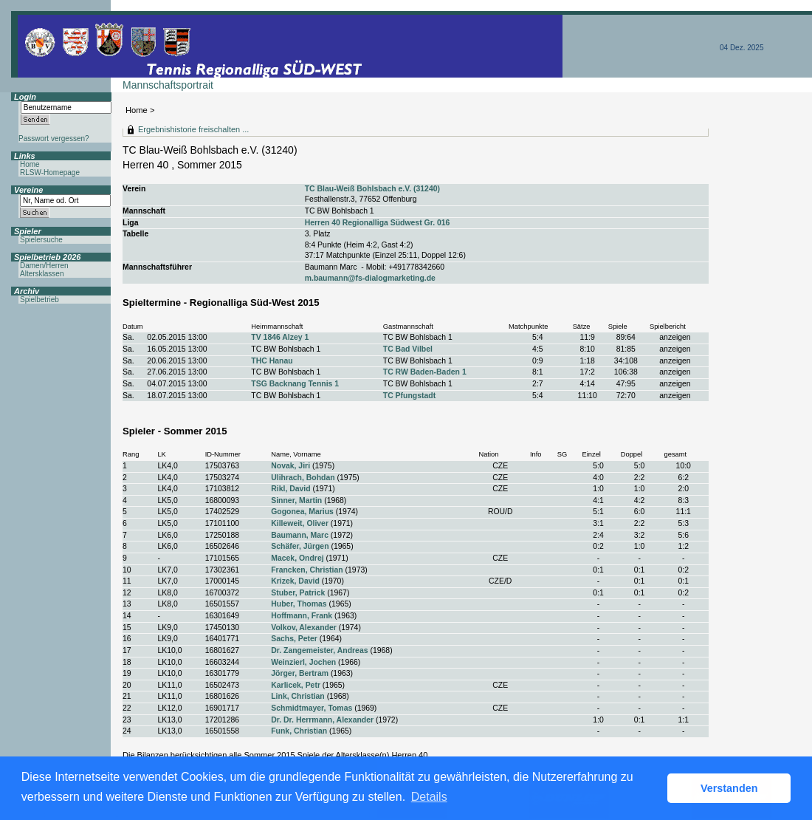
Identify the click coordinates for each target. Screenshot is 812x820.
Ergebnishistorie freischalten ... (193, 129)
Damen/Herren (44, 266)
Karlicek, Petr (295, 685)
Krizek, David (295, 581)
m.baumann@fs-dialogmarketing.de (370, 278)
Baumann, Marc (299, 535)
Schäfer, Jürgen (299, 546)
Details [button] (429, 796)
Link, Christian (298, 696)
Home (136, 110)
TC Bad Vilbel (408, 349)
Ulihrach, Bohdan (302, 478)
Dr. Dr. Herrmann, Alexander (322, 720)
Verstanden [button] (729, 788)
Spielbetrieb (39, 299)
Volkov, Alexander (304, 627)
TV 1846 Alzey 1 (280, 337)
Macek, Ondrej (297, 558)
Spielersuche (41, 240)
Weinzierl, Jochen (303, 662)
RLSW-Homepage (50, 172)
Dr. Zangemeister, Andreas (319, 650)
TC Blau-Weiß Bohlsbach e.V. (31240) (372, 189)
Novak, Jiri (290, 466)
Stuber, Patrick (298, 593)
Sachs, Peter (294, 639)
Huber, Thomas (298, 604)
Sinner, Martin (296, 500)
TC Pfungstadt (409, 396)
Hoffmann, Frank (301, 616)
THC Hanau (271, 361)
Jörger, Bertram (299, 673)
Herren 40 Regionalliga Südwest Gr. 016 (377, 223)
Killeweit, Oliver (299, 523)
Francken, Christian (307, 570)
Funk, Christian (299, 731)
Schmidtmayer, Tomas (311, 708)
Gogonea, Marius (302, 512)
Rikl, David (290, 489)
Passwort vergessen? (53, 138)
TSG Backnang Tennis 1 (295, 384)
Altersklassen (41, 274)
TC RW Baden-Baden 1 (425, 372)
